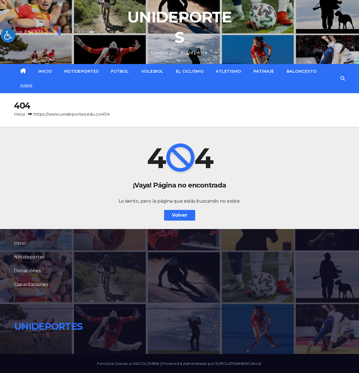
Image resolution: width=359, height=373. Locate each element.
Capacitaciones (31, 284)
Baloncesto (302, 71)
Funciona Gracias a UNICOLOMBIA (128, 363)
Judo (26, 85)
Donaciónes (27, 270)
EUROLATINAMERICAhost (238, 363)
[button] (342, 78)
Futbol (120, 71)
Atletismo (228, 71)
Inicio (45, 71)
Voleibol (152, 71)
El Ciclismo (190, 71)
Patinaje (264, 71)
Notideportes (81, 71)
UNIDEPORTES (48, 326)
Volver (179, 215)
